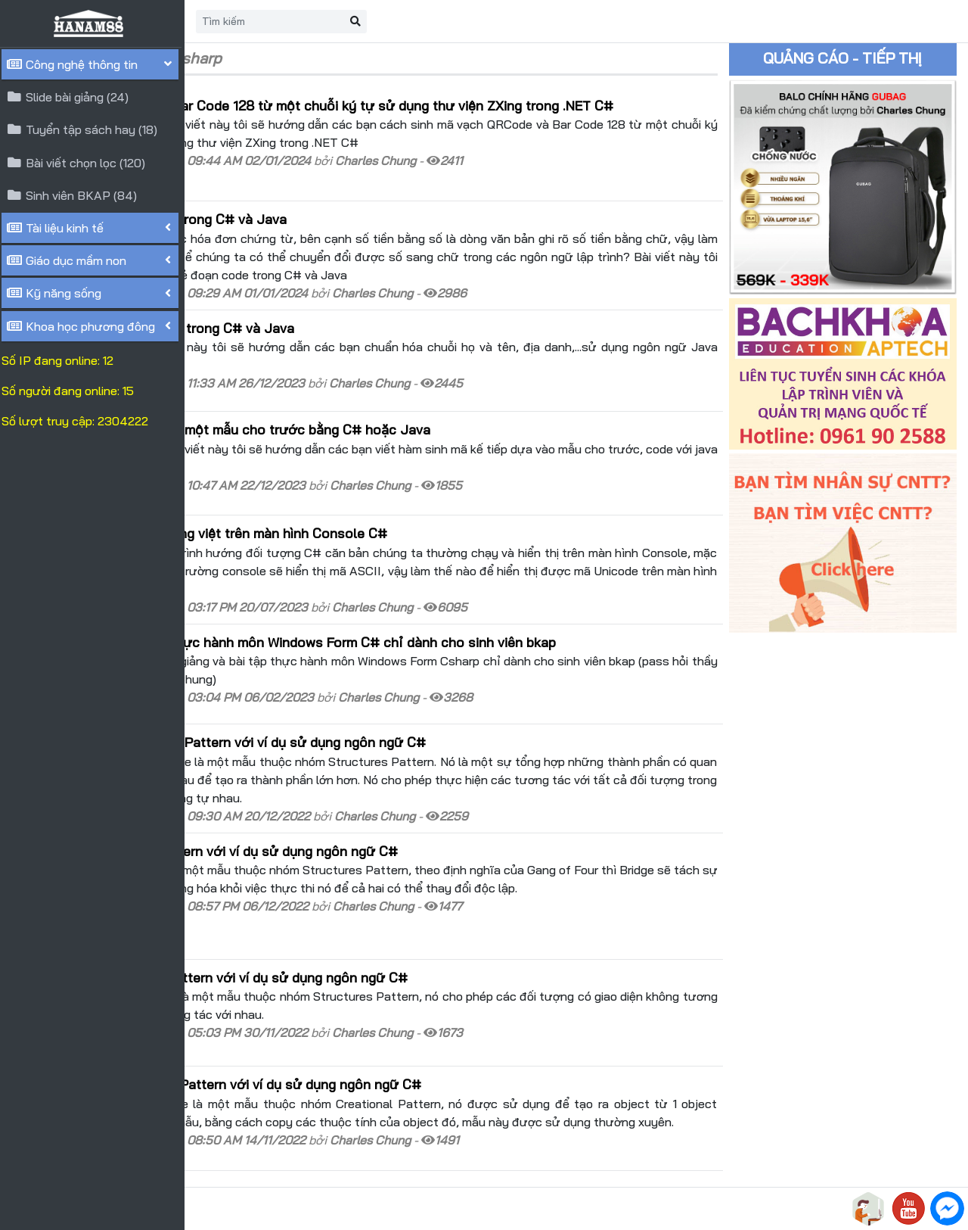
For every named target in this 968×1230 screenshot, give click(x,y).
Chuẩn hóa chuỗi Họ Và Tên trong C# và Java (342, 330)
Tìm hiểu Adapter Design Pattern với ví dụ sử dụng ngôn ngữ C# (399, 927)
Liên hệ (341, 21)
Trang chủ (269, 21)
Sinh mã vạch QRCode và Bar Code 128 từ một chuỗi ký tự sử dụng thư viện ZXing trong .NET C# (483, 115)
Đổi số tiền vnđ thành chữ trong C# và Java (338, 221)
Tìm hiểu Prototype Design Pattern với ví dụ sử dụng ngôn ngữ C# (405, 1018)
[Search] (459, 21)
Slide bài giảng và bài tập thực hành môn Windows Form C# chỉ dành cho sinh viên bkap (473, 620)
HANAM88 (327, 1208)
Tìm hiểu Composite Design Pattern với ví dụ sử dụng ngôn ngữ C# (408, 710)
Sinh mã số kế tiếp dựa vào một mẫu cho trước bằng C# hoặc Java (410, 421)
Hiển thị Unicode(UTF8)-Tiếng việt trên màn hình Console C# (388, 511)
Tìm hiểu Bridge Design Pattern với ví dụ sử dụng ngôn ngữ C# (394, 819)
